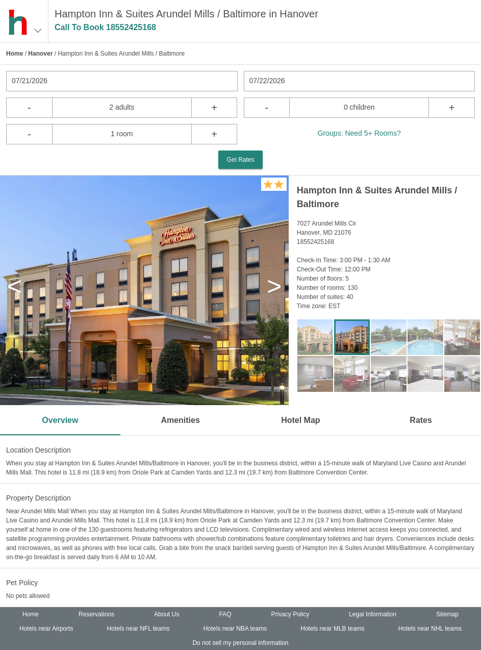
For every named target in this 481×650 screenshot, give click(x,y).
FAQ (225, 614)
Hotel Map (300, 420)
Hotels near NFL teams (138, 628)
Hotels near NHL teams (430, 628)
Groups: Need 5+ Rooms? (359, 133)
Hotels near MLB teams (332, 628)
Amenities (180, 420)
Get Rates (240, 159)
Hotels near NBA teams (235, 628)
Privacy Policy (290, 614)
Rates (421, 420)
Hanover (40, 53)
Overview (60, 420)
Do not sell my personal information (240, 642)
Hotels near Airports (46, 628)
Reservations (96, 614)
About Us (166, 614)
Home (14, 53)
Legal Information (372, 614)
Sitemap (447, 614)
